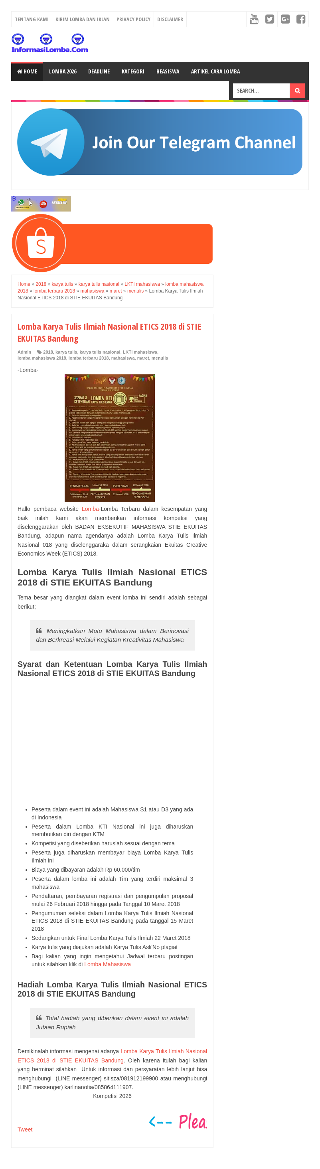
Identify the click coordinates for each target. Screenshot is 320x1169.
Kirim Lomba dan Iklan (82, 19)
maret (143, 358)
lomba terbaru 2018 (89, 358)
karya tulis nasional (100, 352)
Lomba (90, 509)
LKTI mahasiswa (140, 352)
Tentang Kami (32, 19)
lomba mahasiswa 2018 (42, 358)
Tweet (25, 1129)
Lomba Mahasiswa (107, 964)
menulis (160, 358)
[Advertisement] (112, 742)
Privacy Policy (133, 19)
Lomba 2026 (62, 71)
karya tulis (66, 352)
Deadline (99, 71)
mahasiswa (123, 358)
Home (27, 71)
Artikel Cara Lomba (215, 71)
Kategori (133, 71)
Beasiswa (167, 71)
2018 (48, 352)
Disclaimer (170, 19)
